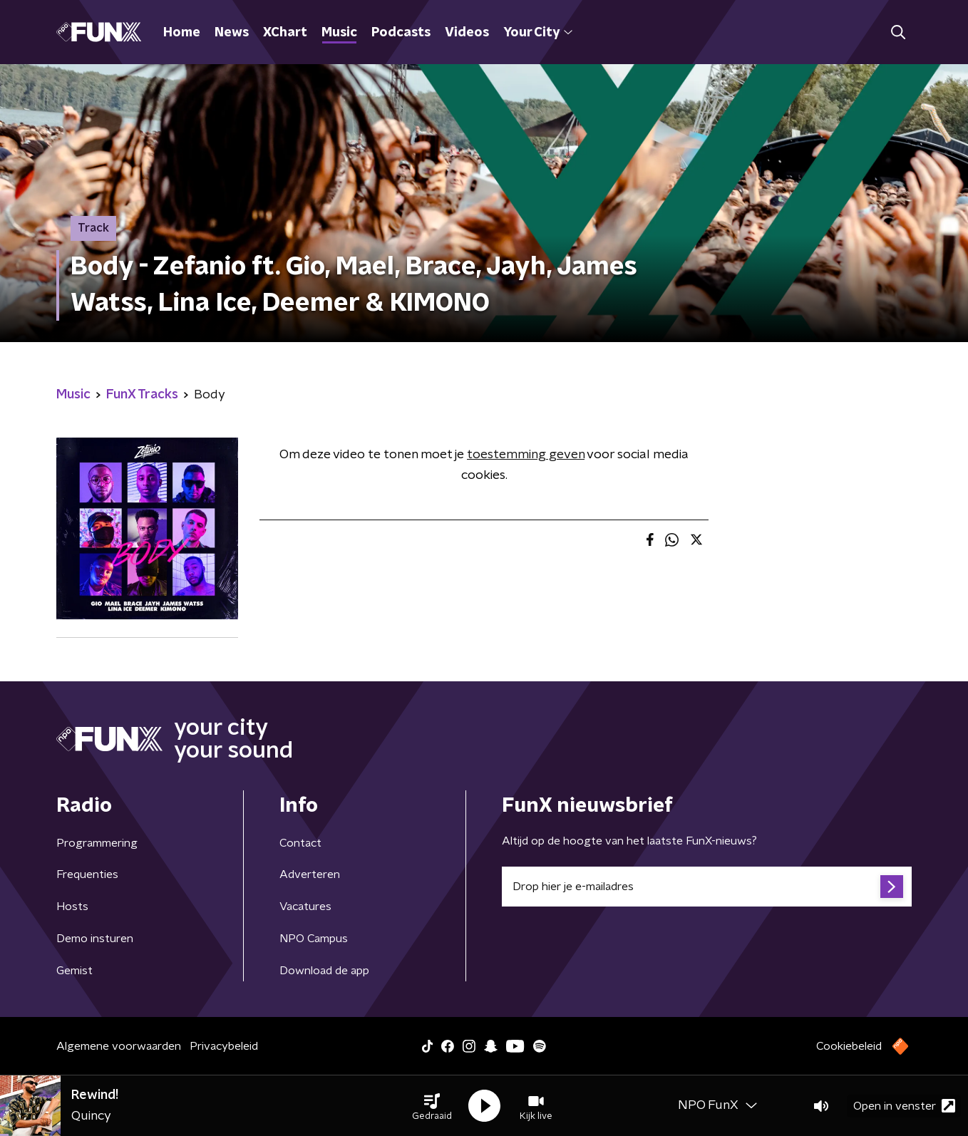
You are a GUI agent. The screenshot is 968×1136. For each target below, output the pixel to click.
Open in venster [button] (904, 1105)
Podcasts (401, 32)
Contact (300, 843)
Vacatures (305, 906)
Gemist (74, 970)
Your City (537, 32)
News (232, 32)
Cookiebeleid (849, 1046)
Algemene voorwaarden (118, 1046)
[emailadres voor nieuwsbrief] (707, 887)
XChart (285, 32)
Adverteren (309, 874)
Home (181, 32)
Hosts (72, 906)
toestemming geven (526, 454)
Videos (467, 32)
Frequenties (87, 874)
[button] (432, 1106)
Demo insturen (94, 938)
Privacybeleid (224, 1046)
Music (339, 32)
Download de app (324, 970)
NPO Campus (313, 938)
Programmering (97, 843)
